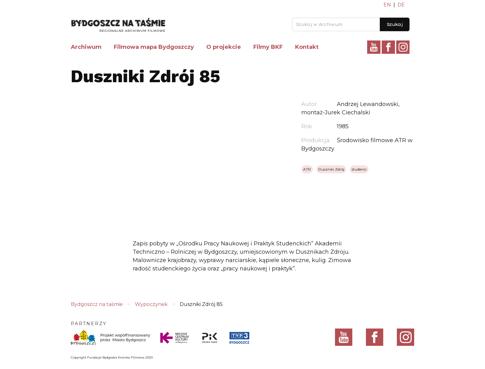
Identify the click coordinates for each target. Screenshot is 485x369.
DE (401, 5)
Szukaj (395, 24)
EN (387, 5)
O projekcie (223, 47)
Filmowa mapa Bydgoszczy (154, 47)
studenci (359, 169)
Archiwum (86, 47)
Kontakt (307, 47)
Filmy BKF (268, 47)
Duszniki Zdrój (331, 169)
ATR (307, 169)
